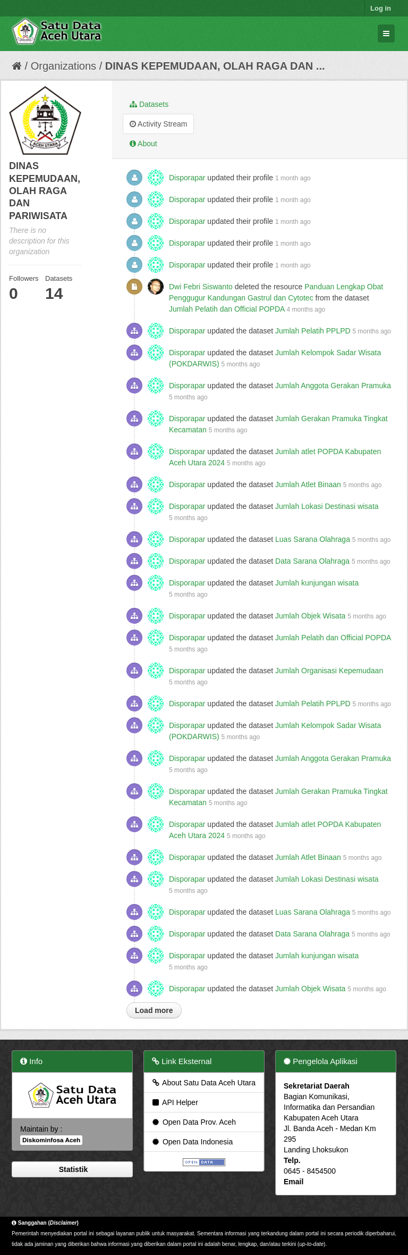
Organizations (63, 66)
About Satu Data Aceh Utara (203, 1082)
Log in (380, 8)
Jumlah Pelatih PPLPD (313, 331)
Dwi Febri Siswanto (201, 286)
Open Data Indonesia (192, 1141)
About (143, 143)
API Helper (174, 1102)
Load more (154, 1010)
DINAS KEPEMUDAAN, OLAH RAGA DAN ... (215, 66)
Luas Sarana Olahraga (312, 539)
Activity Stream (158, 124)
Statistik (72, 1169)
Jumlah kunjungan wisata (317, 583)
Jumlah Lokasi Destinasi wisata (327, 506)
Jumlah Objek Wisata (310, 616)
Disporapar (187, 177)
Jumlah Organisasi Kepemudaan (329, 670)
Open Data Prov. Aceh (193, 1122)
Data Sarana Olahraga (312, 561)
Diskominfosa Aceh (51, 1140)
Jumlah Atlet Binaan (308, 484)
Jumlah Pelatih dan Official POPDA (227, 309)
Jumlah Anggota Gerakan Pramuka (333, 385)
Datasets (149, 104)
